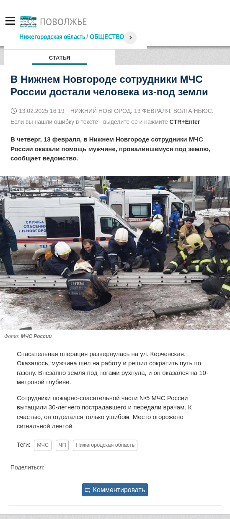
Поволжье (63, 22)
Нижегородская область (52, 37)
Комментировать (115, 489)
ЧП (62, 445)
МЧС (43, 445)
